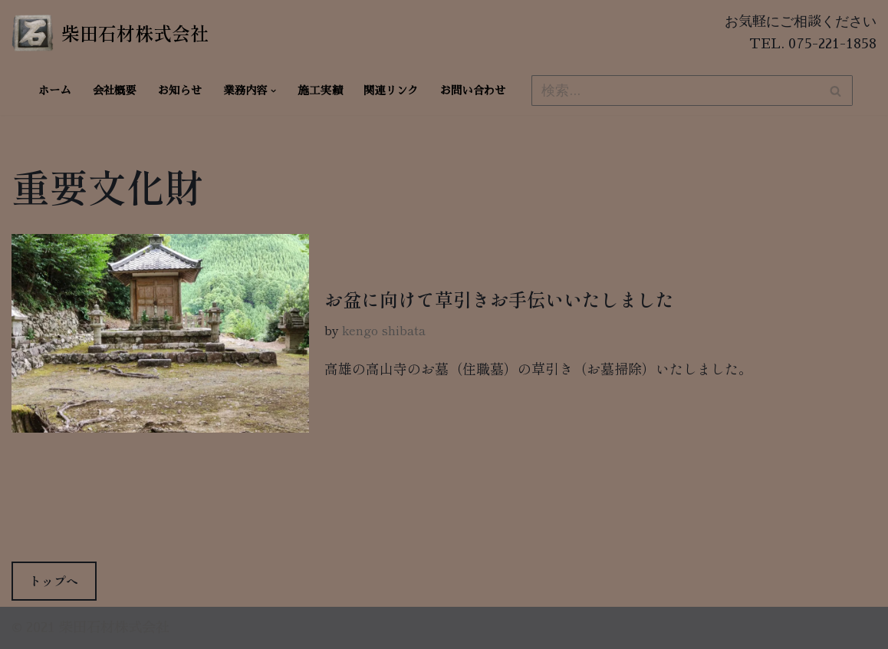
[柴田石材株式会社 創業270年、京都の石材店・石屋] (110, 33)
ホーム (54, 90)
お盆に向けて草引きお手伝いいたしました (499, 298)
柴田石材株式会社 (114, 627)
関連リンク (391, 90)
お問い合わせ (473, 90)
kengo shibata (384, 330)
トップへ (53, 581)
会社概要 (114, 90)
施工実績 (320, 90)
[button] (273, 91)
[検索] (674, 90)
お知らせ (180, 90)
